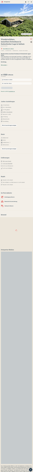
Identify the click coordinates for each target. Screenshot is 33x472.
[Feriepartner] (5, 2)
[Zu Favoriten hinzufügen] (31, 39)
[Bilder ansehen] (16, 20)
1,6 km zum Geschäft (7, 163)
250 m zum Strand (7, 161)
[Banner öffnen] (30, 469)
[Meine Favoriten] (28, 2)
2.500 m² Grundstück (7, 112)
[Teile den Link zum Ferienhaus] (31, 42)
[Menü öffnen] (31, 2)
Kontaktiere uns (11, 91)
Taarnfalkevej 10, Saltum (7, 48)
